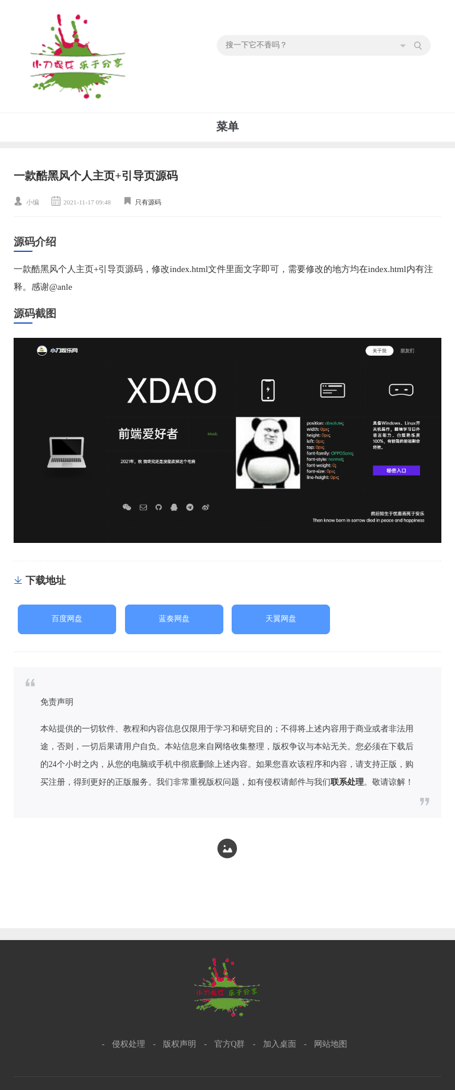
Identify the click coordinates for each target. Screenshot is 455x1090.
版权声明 (179, 1044)
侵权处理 (128, 1044)
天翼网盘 (280, 619)
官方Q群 (229, 1044)
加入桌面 (279, 1044)
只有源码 (148, 202)
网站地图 (330, 1044)
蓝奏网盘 (174, 619)
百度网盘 (67, 619)
